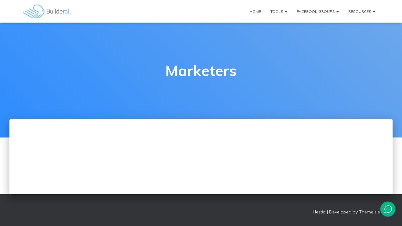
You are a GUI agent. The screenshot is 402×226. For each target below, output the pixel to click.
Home (255, 11)
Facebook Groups (318, 11)
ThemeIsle (369, 212)
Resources (361, 11)
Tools (278, 11)
